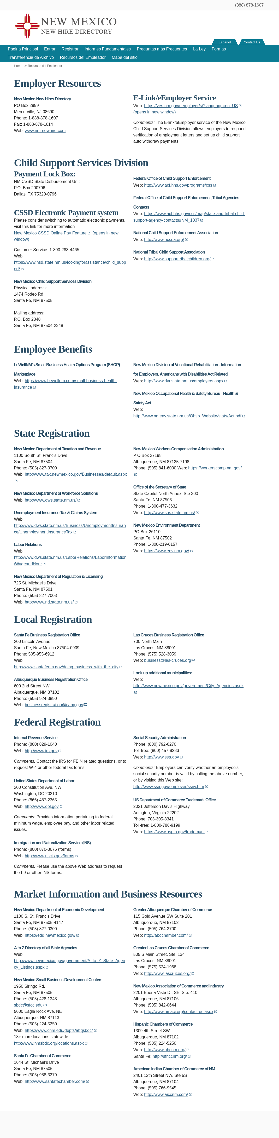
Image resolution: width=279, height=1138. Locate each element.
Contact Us (252, 42)
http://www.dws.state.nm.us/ (53, 500)
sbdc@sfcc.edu (30, 1005)
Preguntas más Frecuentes (162, 49)
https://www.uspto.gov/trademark (176, 832)
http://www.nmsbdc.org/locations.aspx (51, 1043)
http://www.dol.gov (44, 806)
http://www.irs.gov (43, 751)
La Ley (199, 49)
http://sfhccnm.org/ (172, 1056)
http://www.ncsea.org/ (166, 239)
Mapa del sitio (125, 57)
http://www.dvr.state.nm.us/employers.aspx (186, 381)
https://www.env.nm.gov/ (169, 551)
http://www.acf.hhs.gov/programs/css (180, 185)
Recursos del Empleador (83, 57)
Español (225, 42)
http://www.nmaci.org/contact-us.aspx (181, 1011)
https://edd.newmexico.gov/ (52, 935)
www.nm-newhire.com (45, 130)
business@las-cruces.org (169, 660)
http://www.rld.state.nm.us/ (52, 602)
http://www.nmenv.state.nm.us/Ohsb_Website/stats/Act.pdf (189, 416)
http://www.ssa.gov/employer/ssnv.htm (171, 786)
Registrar (70, 49)
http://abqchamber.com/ (168, 935)
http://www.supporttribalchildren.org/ (179, 259)
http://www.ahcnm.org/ (167, 1050)
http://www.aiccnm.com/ (168, 1094)
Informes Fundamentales (108, 49)
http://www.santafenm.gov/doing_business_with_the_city (68, 667)
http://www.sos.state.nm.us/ (172, 512)
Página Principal (23, 49)
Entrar (50, 49)
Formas (219, 49)
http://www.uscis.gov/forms (52, 856)
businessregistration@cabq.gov (56, 705)
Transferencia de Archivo (31, 57)
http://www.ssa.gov (163, 757)
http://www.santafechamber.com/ (57, 1081)
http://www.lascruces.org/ (169, 973)
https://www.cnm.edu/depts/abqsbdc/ (61, 1030)
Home (18, 66)
